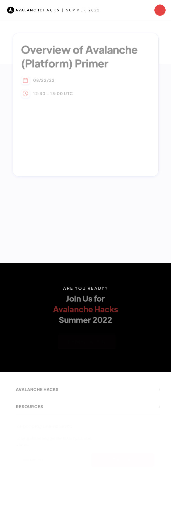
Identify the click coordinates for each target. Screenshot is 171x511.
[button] (160, 10)
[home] (53, 10)
